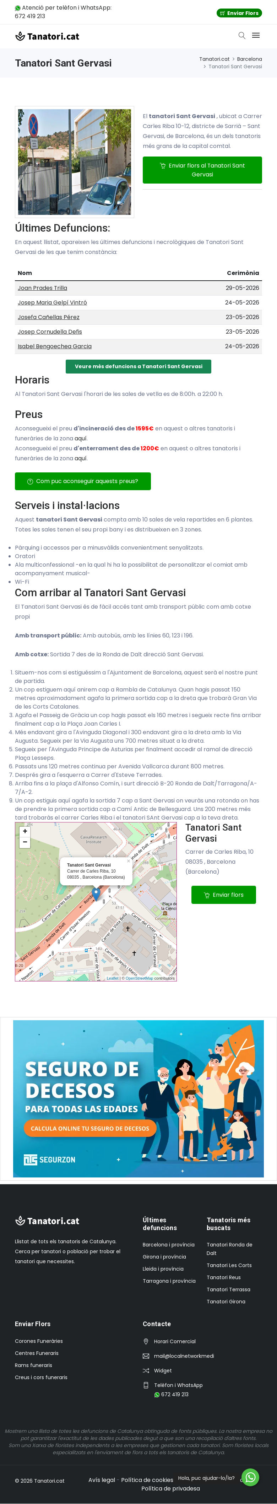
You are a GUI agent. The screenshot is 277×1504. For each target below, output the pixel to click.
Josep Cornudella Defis (50, 332)
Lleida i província (163, 1269)
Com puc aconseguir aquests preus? (83, 481)
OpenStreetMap (139, 978)
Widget (163, 1371)
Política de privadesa (170, 1489)
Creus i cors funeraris (41, 1377)
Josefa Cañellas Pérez (49, 317)
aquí (81, 438)
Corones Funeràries (39, 1341)
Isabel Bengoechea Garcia (55, 346)
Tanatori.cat (214, 59)
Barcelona (249, 59)
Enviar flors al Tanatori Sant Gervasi (202, 170)
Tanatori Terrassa (228, 1289)
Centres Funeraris (37, 1353)
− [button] (25, 843)
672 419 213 (171, 1394)
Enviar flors (224, 895)
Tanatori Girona (226, 1302)
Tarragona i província (169, 1281)
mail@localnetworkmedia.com (184, 1356)
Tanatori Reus (224, 1277)
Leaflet (113, 978)
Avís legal (101, 1480)
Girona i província (164, 1257)
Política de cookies (147, 1480)
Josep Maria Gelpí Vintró (52, 302)
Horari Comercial (175, 1341)
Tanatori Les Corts (229, 1265)
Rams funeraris (33, 1365)
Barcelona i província (169, 1245)
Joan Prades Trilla (42, 288)
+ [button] (25, 832)
